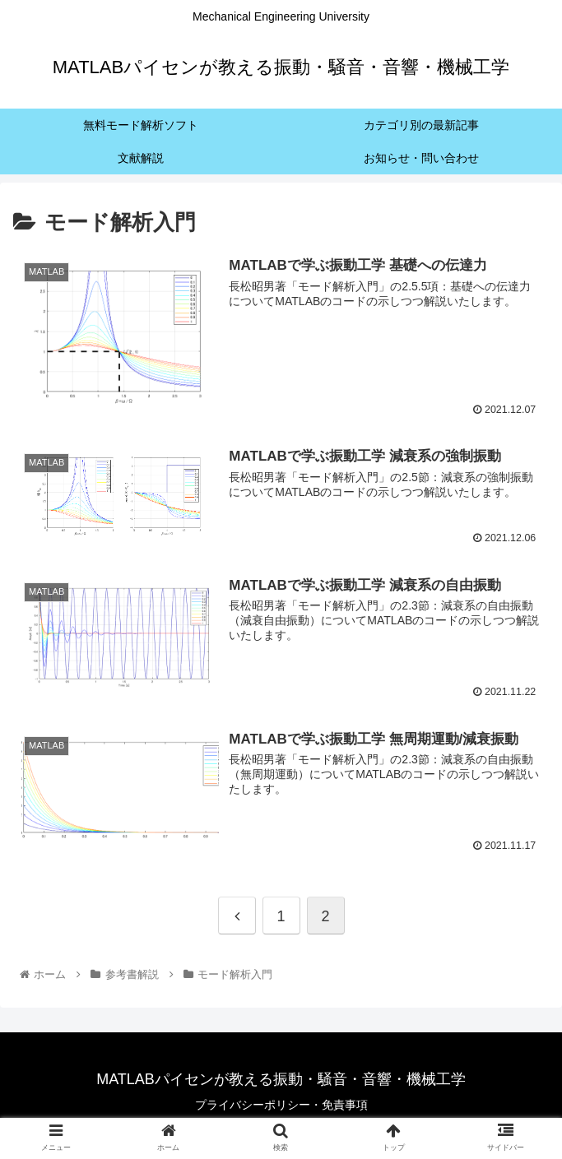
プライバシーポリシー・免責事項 (281, 1106)
